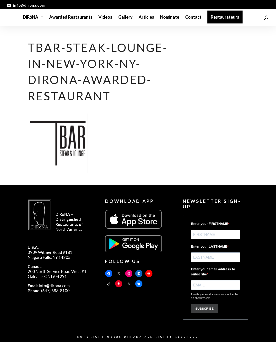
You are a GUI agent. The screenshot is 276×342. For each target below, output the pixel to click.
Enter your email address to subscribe (213, 271)
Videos (105, 17)
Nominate (169, 17)
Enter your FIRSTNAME (209, 224)
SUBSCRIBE (204, 308)
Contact (193, 17)
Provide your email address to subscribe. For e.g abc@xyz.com (214, 296)
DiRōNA (30, 17)
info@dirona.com (49, 285)
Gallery (125, 17)
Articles (146, 17)
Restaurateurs (225, 17)
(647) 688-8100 (49, 290)
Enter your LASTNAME (209, 246)
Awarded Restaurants (70, 17)
